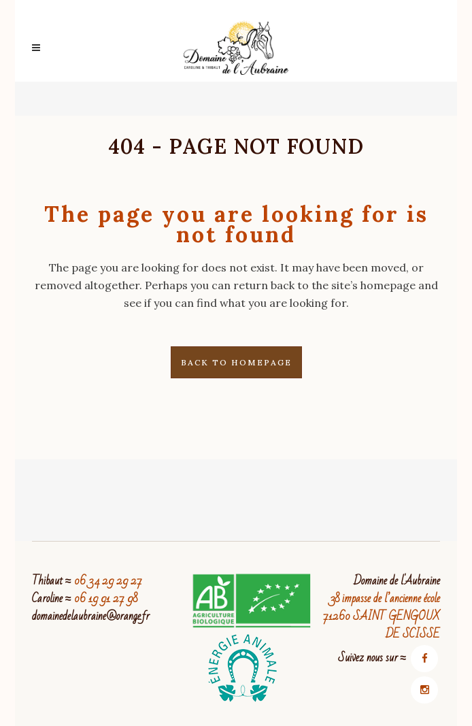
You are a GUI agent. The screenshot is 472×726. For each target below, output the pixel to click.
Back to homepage (236, 362)
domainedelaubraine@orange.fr (91, 616)
